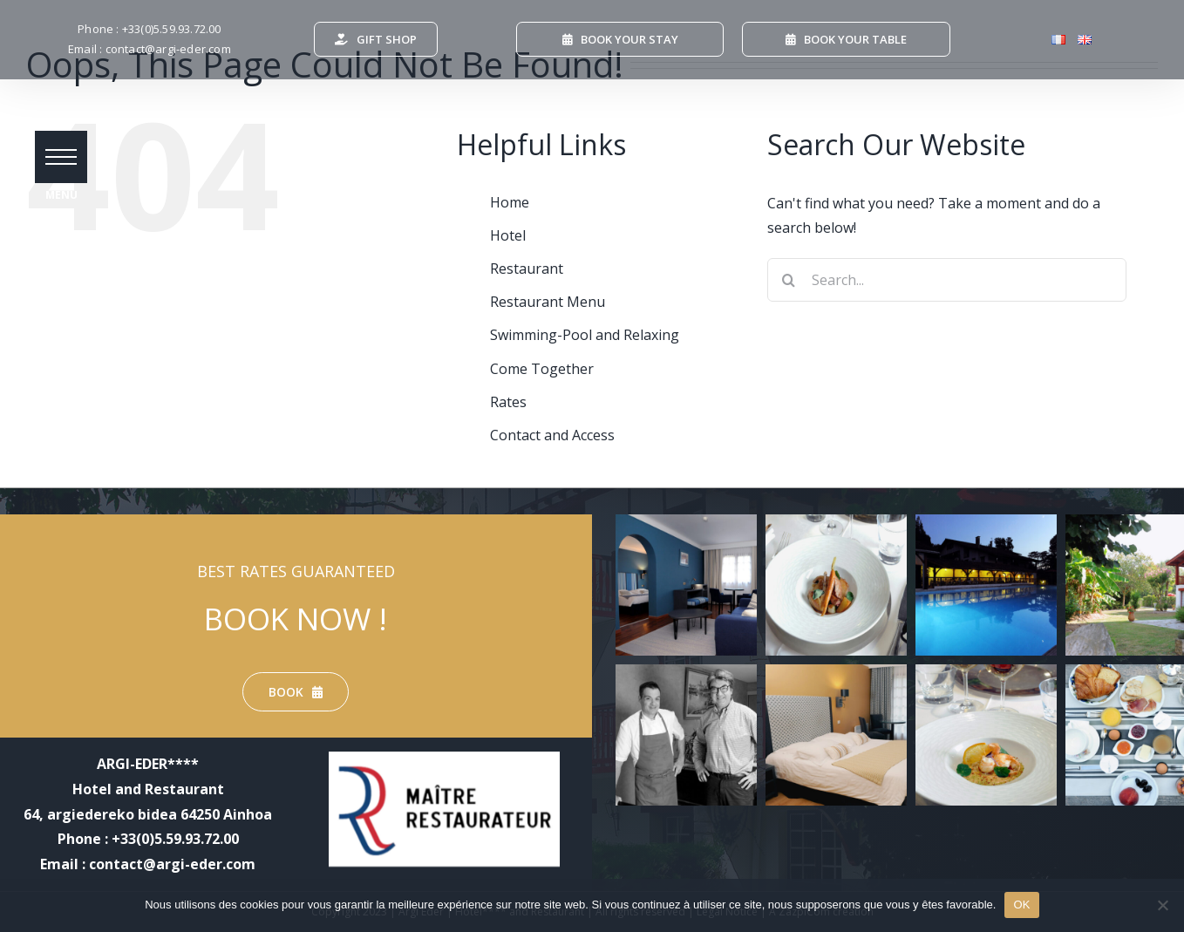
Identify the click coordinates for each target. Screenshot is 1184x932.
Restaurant (526, 268)
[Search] (789, 280)
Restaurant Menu (547, 301)
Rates (508, 402)
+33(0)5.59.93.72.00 (171, 29)
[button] (61, 157)
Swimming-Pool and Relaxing (584, 334)
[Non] (1162, 905)
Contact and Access (552, 435)
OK (1021, 904)
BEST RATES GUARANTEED (296, 571)
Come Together (542, 368)
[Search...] (947, 280)
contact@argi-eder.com (168, 49)
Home (509, 202)
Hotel (508, 235)
